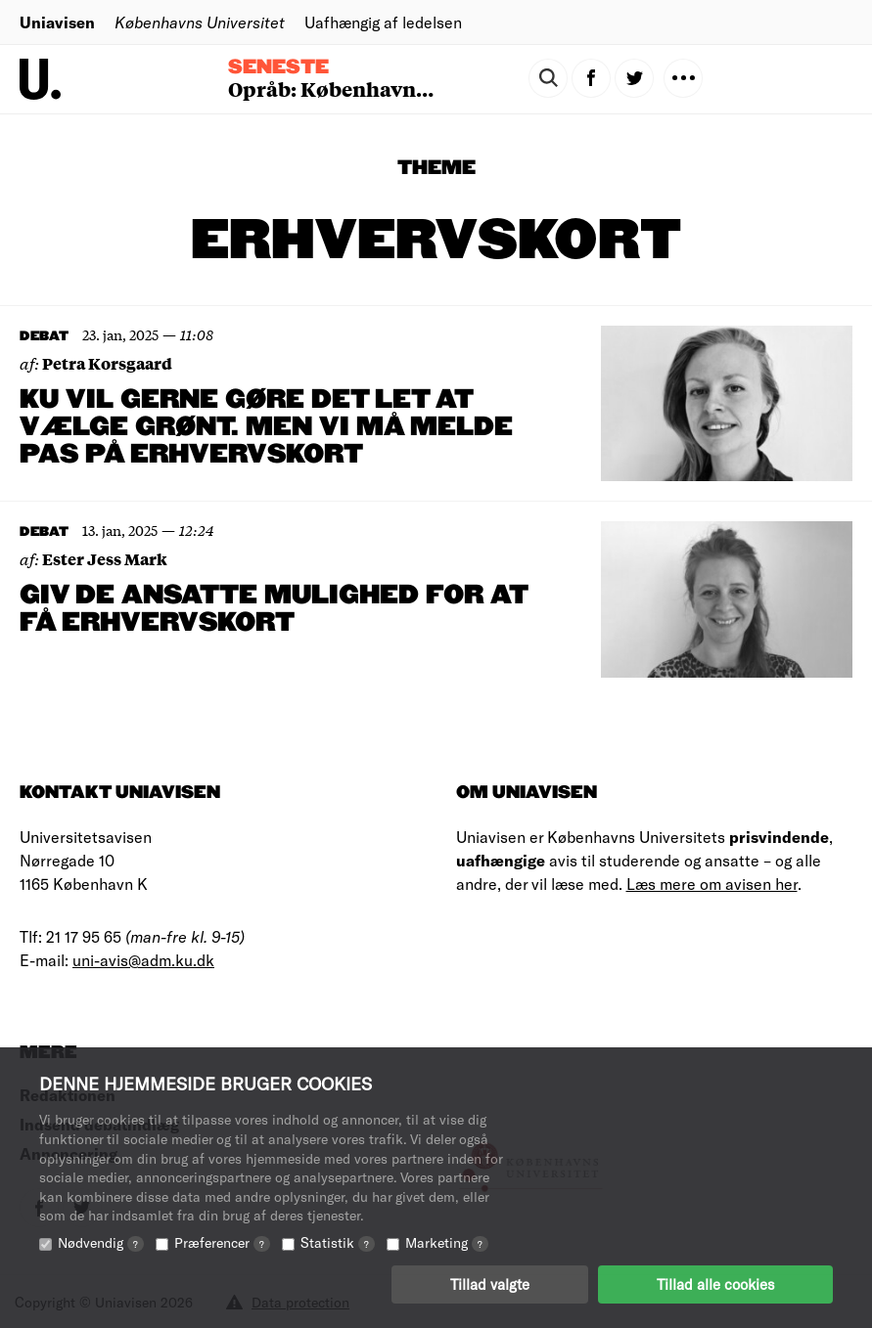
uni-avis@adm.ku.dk (143, 960)
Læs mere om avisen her (712, 883)
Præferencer (222, 1242)
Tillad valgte (489, 1284)
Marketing (446, 1242)
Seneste (278, 67)
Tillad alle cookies (715, 1284)
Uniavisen (57, 22)
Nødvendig (101, 1242)
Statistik (337, 1242)
